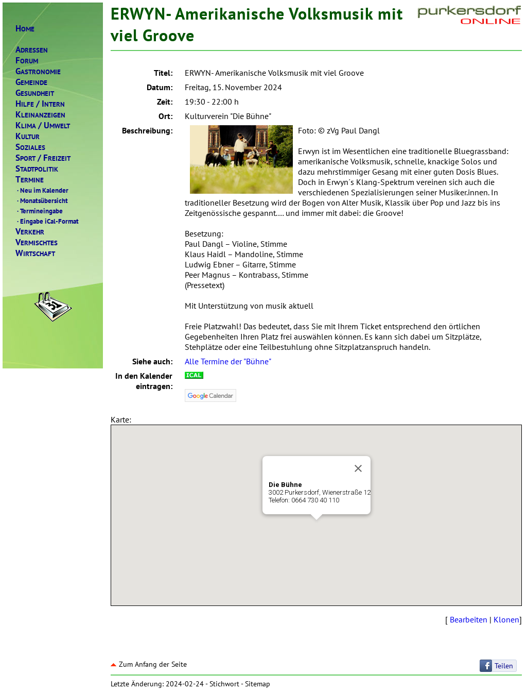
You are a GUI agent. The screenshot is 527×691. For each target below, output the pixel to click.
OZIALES (30, 147)
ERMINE (29, 179)
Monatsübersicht (41, 200)
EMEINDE (31, 82)
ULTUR (27, 136)
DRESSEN (31, 49)
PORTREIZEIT (43, 158)
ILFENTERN (40, 103)
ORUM (26, 60)
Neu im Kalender (41, 190)
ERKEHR (29, 231)
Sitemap (257, 683)
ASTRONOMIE (38, 71)
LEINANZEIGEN (40, 114)
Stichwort (224, 683)
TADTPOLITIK (36, 168)
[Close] (358, 468)
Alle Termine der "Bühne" (228, 361)
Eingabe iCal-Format (47, 221)
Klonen (506, 619)
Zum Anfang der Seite (149, 664)
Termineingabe (39, 210)
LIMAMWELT (42, 125)
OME (24, 28)
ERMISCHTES (36, 242)
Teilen (504, 665)
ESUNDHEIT (34, 93)
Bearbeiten (468, 619)
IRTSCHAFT (35, 253)
